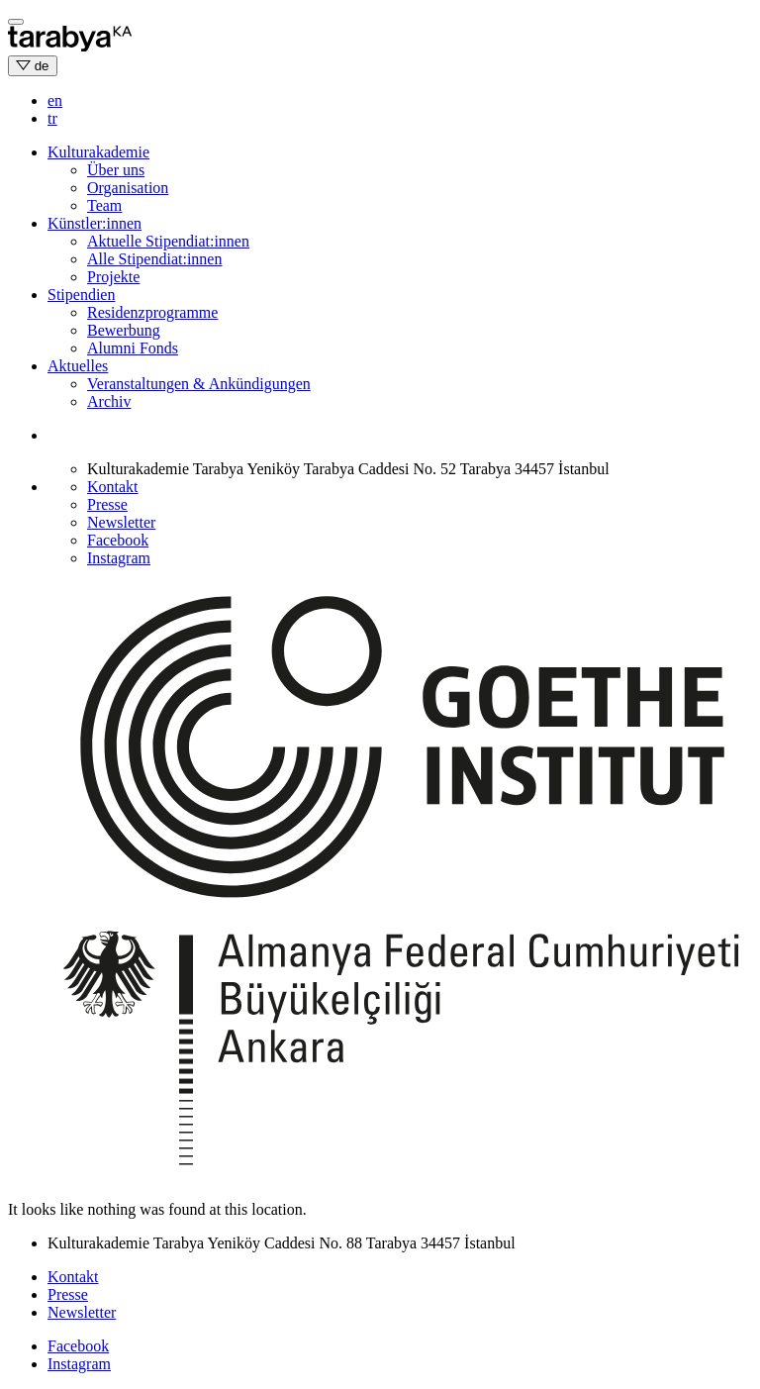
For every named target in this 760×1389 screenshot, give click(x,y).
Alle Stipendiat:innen (154, 258)
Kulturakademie (98, 152)
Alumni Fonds (132, 348)
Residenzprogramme (152, 312)
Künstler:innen (95, 223)
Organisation (127, 187)
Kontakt (113, 486)
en (55, 100)
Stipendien (81, 294)
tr (52, 118)
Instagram (118, 557)
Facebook (117, 540)
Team (104, 205)
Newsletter (121, 522)
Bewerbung (123, 330)
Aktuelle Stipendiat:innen (168, 241)
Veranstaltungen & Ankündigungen (199, 383)
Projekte (113, 276)
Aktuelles (78, 365)
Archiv (109, 401)
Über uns (115, 169)
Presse (107, 504)
